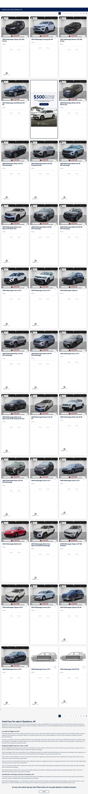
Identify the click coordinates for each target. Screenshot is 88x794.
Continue (44, 791)
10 (81, 13)
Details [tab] (11, 49)
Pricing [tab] (18, 49)
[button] (5, 18)
